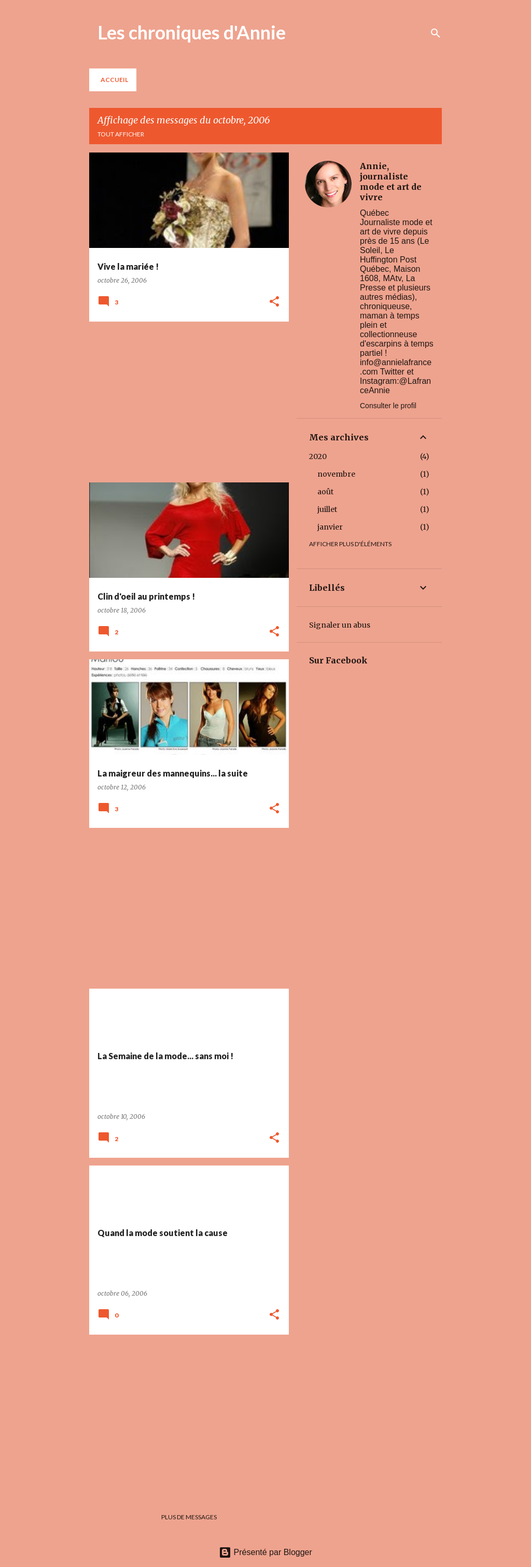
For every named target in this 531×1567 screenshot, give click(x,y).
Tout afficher (120, 134)
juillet (327, 509)
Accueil (114, 80)
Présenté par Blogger (265, 1552)
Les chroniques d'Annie (191, 32)
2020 (318, 456)
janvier (330, 527)
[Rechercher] (435, 33)
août (325, 491)
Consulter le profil (388, 405)
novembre (336, 474)
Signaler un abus (339, 625)
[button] (274, 302)
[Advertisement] (185, 402)
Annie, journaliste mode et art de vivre (391, 181)
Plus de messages (189, 1517)
